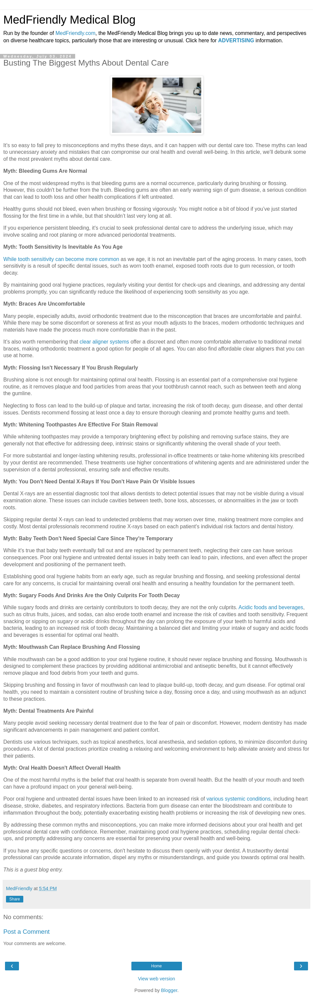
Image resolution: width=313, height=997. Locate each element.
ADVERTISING (236, 40)
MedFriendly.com (75, 33)
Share (14, 899)
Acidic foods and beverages (270, 607)
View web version (156, 978)
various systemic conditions (239, 799)
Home (156, 966)
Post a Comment (26, 931)
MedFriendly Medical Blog (69, 19)
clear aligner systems (104, 342)
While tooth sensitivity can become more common (61, 259)
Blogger (169, 990)
